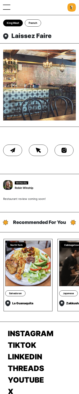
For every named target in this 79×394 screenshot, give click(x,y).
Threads (26, 368)
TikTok (22, 345)
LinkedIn (25, 356)
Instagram (31, 333)
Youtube (26, 380)
